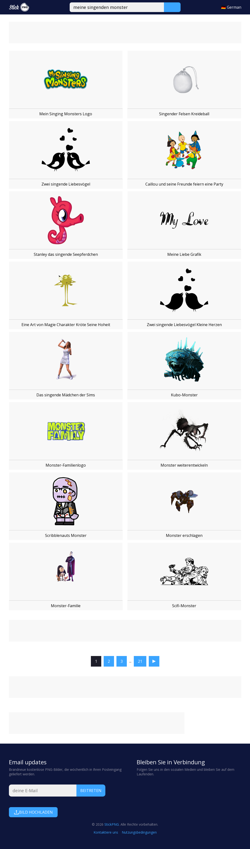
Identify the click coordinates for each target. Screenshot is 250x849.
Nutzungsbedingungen (139, 832)
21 (140, 661)
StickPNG (111, 824)
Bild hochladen (33, 812)
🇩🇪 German (231, 7)
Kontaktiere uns (106, 832)
